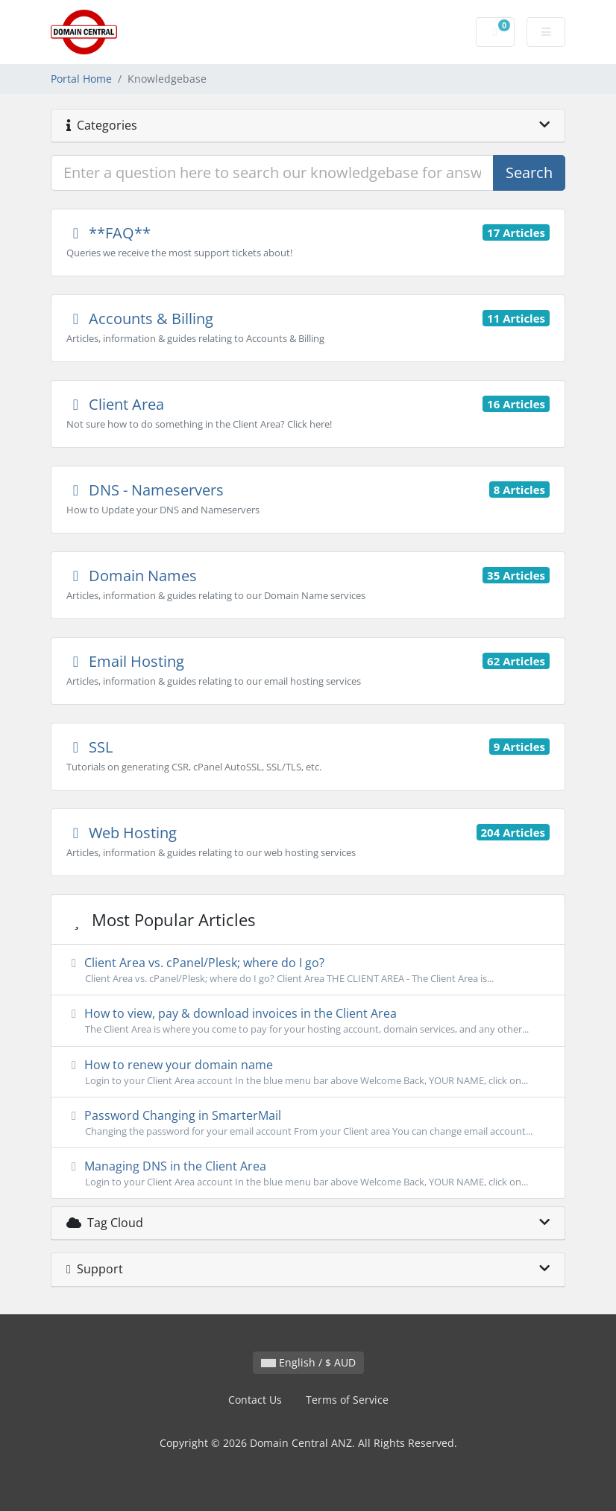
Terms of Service (347, 1400)
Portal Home (81, 79)
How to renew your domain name (308, 1072)
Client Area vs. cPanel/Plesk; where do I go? (308, 970)
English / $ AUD (308, 1362)
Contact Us (255, 1400)
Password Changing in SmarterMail (308, 1122)
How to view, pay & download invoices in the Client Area (308, 1020)
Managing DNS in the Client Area (308, 1173)
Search (529, 172)
